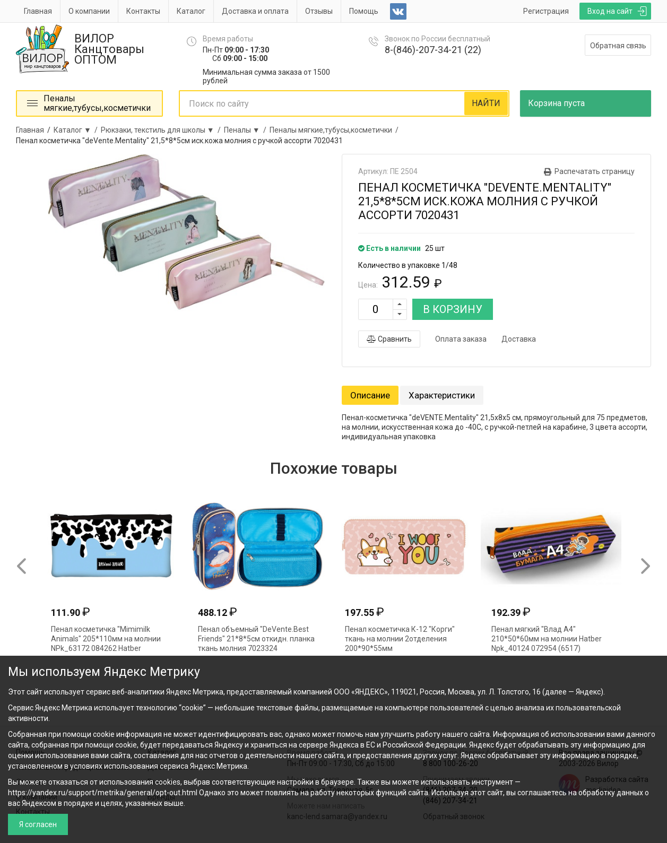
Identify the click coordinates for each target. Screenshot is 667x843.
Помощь (363, 11)
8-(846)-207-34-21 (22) (433, 49)
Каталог (191, 11)
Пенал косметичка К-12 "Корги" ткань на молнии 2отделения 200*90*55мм (400, 639)
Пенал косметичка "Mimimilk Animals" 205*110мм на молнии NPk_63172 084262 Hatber (106, 639)
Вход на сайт (610, 11)
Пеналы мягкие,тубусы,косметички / (336, 130)
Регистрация (546, 11)
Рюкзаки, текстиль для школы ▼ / (162, 130)
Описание (370, 395)
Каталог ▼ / (77, 130)
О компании (89, 11)
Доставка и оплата (255, 11)
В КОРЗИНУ (452, 309)
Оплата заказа (461, 339)
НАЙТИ (486, 103)
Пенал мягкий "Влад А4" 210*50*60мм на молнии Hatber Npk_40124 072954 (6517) (546, 639)
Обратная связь (618, 45)
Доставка (518, 339)
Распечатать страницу (595, 171)
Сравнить (389, 339)
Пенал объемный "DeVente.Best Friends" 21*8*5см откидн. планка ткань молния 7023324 (256, 639)
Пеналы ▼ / (247, 130)
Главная (38, 11)
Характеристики (442, 395)
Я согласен (38, 824)
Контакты (143, 11)
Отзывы (319, 11)
